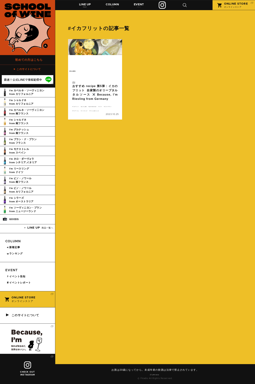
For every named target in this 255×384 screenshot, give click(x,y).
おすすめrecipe (82, 112)
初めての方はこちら (29, 59)
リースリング (81, 121)
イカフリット (81, 108)
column (78, 73)
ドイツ (99, 112)
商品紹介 (85, 7)
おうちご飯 (98, 108)
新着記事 (13, 247)
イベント (141, 7)
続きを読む (95, 84)
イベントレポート (19, 282)
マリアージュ (102, 116)
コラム (114, 7)
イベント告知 (16, 276)
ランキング (15, 253)
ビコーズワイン (82, 116)
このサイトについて (29, 69)
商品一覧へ (40, 227)
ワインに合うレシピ (103, 121)
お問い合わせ (156, 374)
